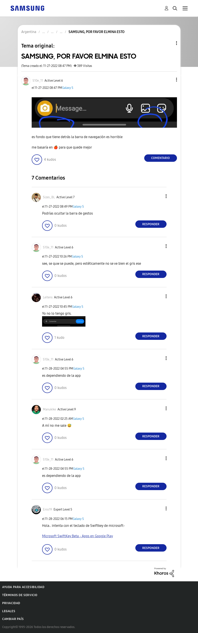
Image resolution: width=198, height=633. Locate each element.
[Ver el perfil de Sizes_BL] (49, 197)
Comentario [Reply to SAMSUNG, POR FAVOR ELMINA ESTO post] (160, 158)
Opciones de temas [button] (169, 43)
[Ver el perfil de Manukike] (49, 409)
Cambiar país (13, 619)
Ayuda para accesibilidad (23, 587)
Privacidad (11, 603)
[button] (169, 79)
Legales (8, 611)
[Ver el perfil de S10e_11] (38, 81)
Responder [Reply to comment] (150, 224)
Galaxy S (67, 88)
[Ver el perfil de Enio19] (47, 509)
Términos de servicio (20, 595)
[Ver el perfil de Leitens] (47, 297)
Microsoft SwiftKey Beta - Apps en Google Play (77, 536)
